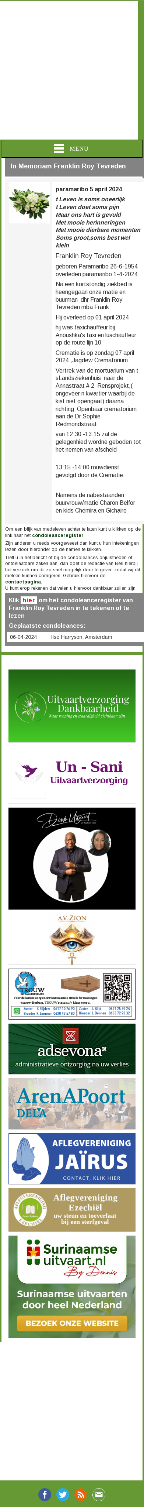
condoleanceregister (58, 535)
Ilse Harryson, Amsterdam (81, 637)
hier (28, 600)
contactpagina (23, 582)
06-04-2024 (23, 637)
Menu (71, 148)
